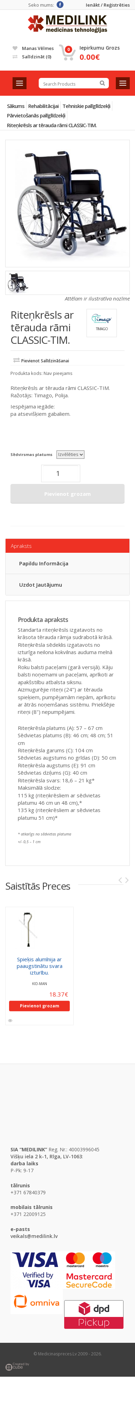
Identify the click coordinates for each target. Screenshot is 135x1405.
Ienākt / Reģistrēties (108, 5)
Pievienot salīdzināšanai (45, 361)
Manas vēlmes (33, 48)
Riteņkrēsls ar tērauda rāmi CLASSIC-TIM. (52, 125)
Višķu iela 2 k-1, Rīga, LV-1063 (46, 1156)
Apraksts (21, 545)
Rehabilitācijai (43, 105)
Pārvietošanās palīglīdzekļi (36, 115)
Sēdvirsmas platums (31, 454)
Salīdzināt (32, 56)
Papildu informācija (43, 563)
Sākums (15, 105)
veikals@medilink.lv (34, 1236)
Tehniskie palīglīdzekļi (86, 105)
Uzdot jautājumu (40, 584)
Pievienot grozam (67, 493)
